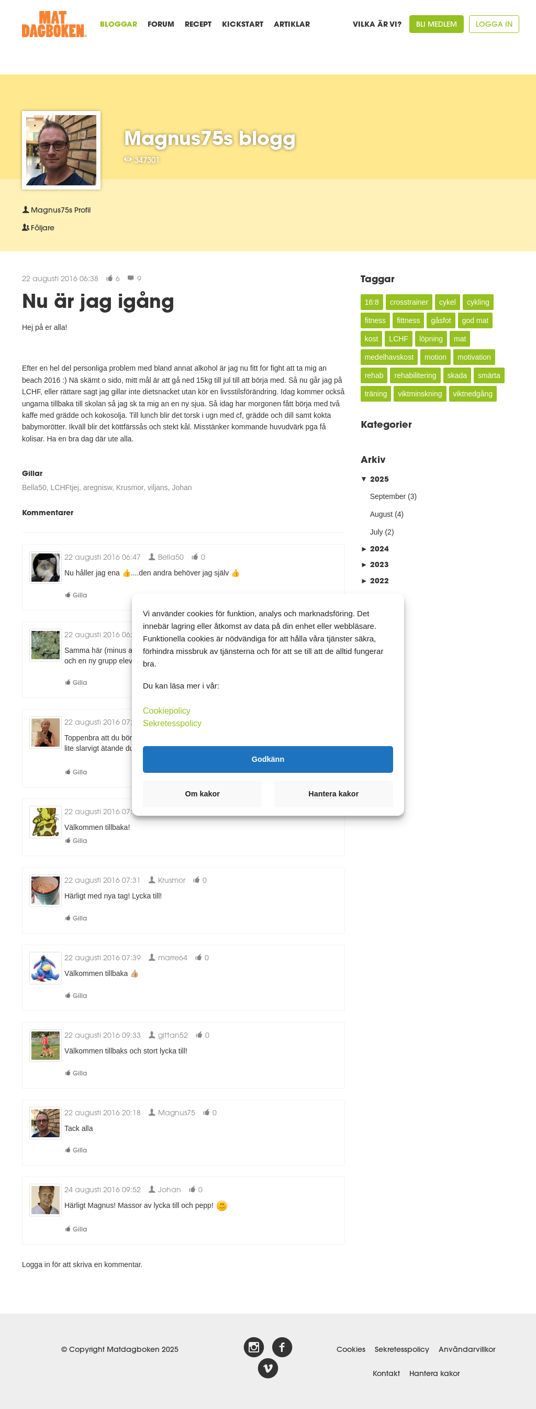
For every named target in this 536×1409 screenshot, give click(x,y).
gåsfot (441, 320)
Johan (182, 487)
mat (460, 339)
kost (371, 339)
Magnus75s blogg (210, 137)
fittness (408, 320)
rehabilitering (415, 375)
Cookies (351, 1349)
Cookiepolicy (167, 710)
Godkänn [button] (268, 759)
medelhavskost (389, 357)
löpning (431, 339)
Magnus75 (171, 1112)
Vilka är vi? (377, 24)
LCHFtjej (64, 487)
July (376, 532)
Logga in (494, 24)
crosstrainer (409, 302)
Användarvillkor (467, 1349)
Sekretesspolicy (402, 1349)
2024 (375, 548)
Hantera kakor (434, 1373)
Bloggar (118, 24)
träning (376, 394)
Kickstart (242, 24)
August (381, 514)
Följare (38, 227)
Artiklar (292, 24)
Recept (198, 24)
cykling (478, 302)
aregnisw (97, 487)
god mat (475, 320)
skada (457, 375)
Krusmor (129, 487)
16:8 (372, 302)
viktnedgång (473, 394)
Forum (161, 24)
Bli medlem (436, 24)
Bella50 (34, 487)
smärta (489, 375)
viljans (158, 487)
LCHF (398, 339)
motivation (474, 357)
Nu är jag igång (98, 300)
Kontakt (386, 1373)
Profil (56, 210)
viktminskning (420, 394)
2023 (375, 564)
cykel (447, 302)
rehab (374, 375)
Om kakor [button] (202, 794)
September (388, 496)
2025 (375, 479)
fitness (375, 320)
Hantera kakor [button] (333, 794)
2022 (375, 580)
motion (435, 357)
